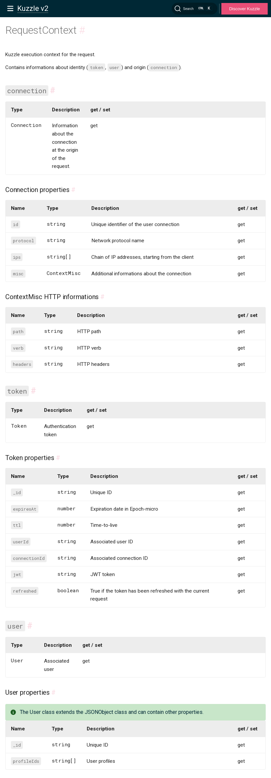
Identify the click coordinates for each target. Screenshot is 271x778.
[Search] (194, 9)
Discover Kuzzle (244, 8)
